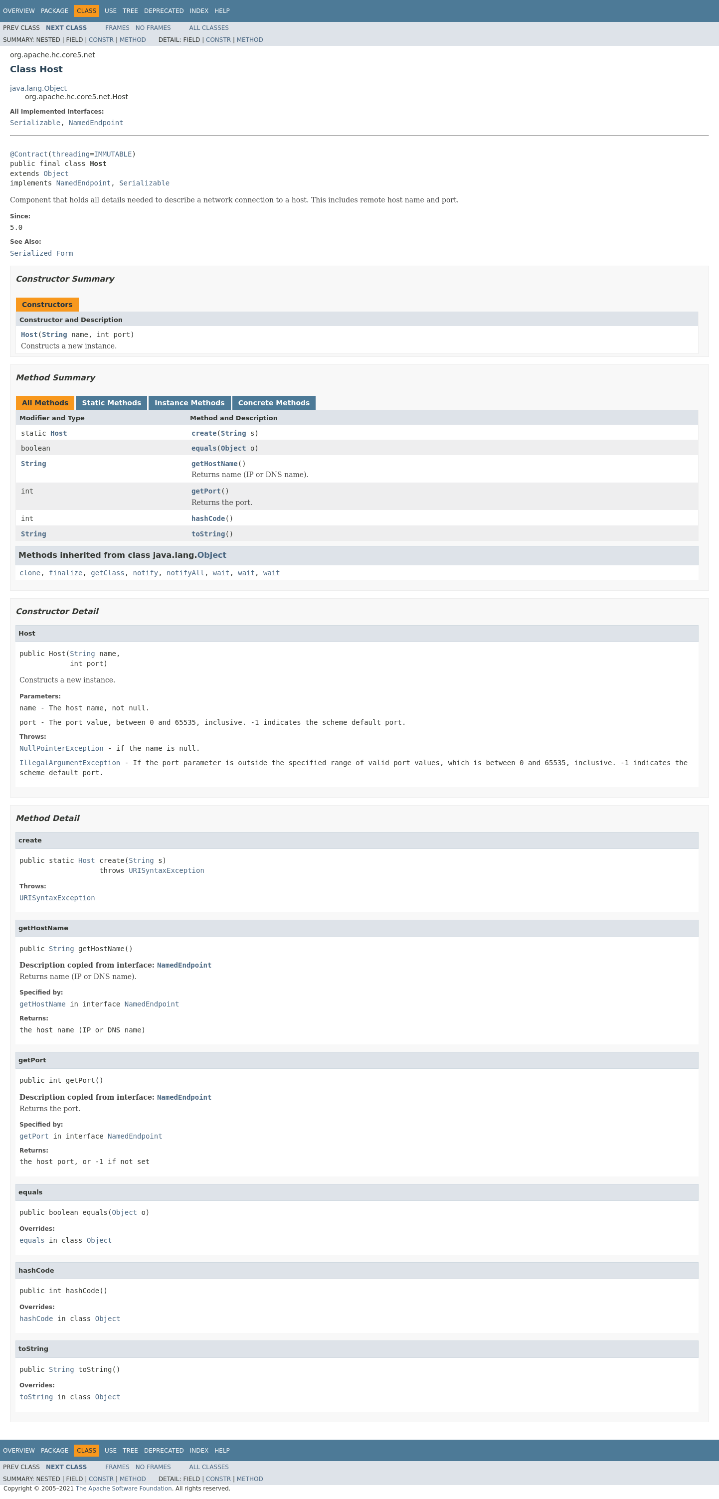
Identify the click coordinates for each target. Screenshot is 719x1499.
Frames (117, 27)
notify (146, 573)
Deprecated (164, 10)
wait (221, 573)
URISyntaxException (166, 870)
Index (199, 10)
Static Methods (111, 403)
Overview (19, 10)
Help (222, 10)
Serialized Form (41, 253)
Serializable (35, 123)
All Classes (209, 27)
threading (71, 154)
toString (208, 534)
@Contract (29, 154)
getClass (107, 573)
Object (56, 173)
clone (29, 573)
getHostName (214, 464)
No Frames (153, 27)
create (204, 433)
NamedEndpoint (96, 123)
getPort (206, 491)
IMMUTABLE (113, 154)
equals (204, 448)
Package (54, 10)
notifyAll (185, 573)
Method (133, 39)
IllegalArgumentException (69, 763)
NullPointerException (61, 748)
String (54, 334)
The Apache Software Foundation (124, 1488)
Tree (130, 10)
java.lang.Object (38, 88)
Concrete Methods (274, 403)
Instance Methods (189, 403)
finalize (65, 573)
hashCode (208, 518)
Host (29, 334)
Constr (101, 39)
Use (111, 10)
